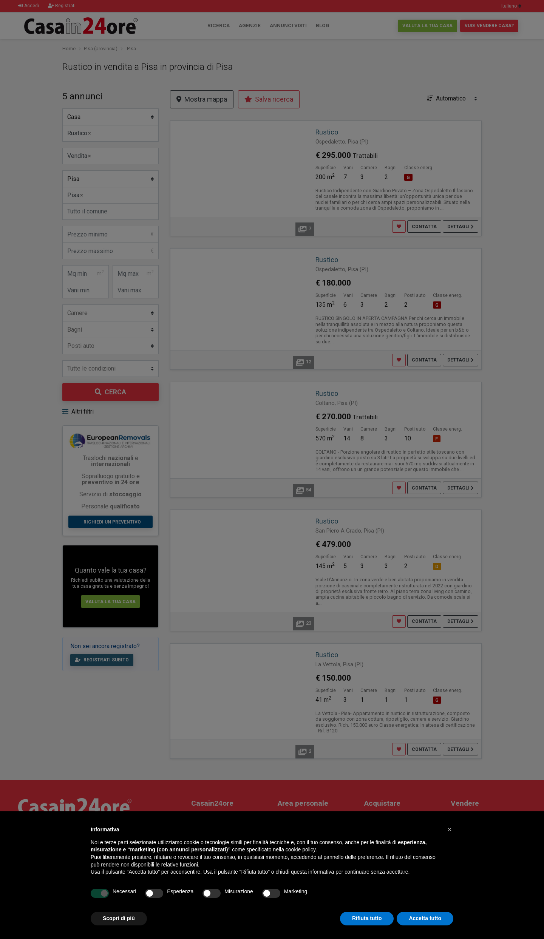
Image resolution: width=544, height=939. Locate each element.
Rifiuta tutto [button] (367, 918)
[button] (450, 829)
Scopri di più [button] (119, 918)
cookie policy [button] (300, 849)
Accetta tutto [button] (425, 918)
